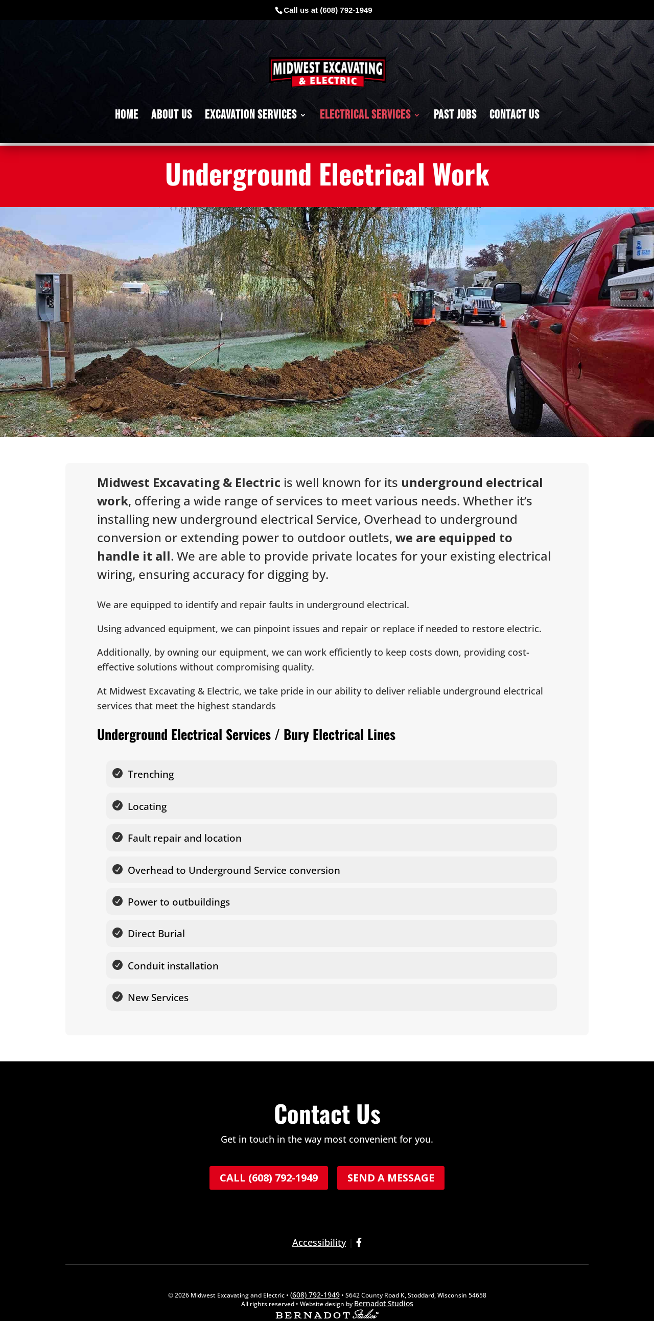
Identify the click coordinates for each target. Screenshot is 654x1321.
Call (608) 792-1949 (269, 1157)
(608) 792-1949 (346, 10)
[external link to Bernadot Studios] (327, 1295)
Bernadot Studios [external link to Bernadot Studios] (383, 1283)
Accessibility (319, 1222)
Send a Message (390, 1157)
